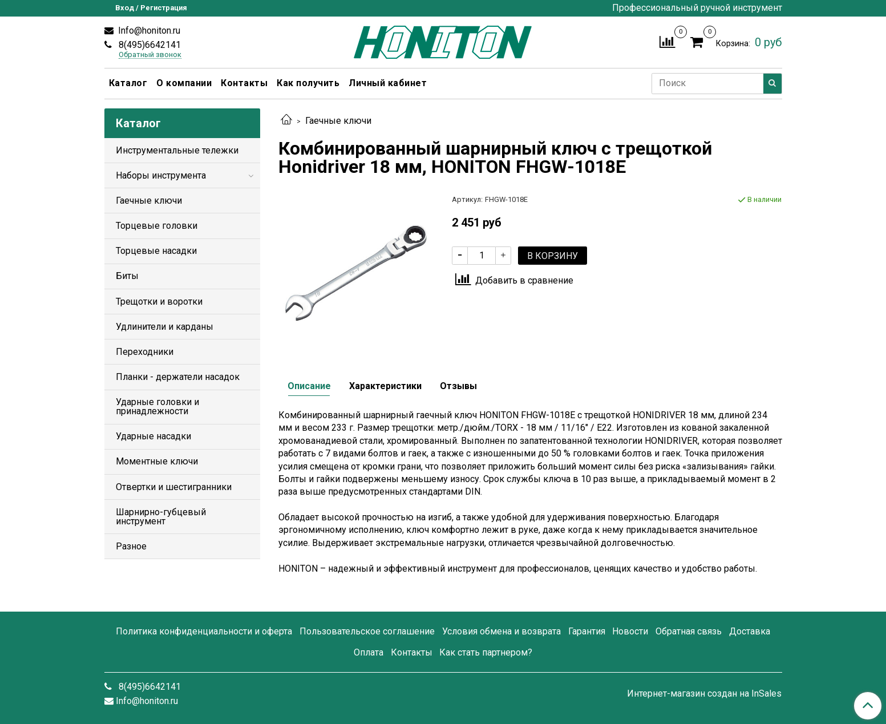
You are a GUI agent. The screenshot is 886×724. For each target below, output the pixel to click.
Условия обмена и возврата (501, 631)
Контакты (244, 83)
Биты (127, 275)
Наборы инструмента (161, 175)
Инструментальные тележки (177, 150)
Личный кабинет (388, 83)
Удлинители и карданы (164, 326)
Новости (630, 631)
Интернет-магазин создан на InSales (704, 693)
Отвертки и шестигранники (174, 487)
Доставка (749, 631)
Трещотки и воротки (159, 301)
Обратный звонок (150, 55)
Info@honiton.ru (148, 30)
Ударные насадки (153, 436)
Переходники (144, 351)
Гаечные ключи (338, 120)
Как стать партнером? (485, 652)
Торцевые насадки (156, 250)
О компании (184, 83)
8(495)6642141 (148, 44)
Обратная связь (689, 631)
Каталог (128, 83)
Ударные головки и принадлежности (157, 406)
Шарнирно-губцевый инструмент (161, 517)
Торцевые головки (156, 225)
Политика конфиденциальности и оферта (204, 631)
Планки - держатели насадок (178, 376)
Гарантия (586, 631)
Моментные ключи (157, 461)
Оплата (368, 652)
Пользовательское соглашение (367, 631)
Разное (131, 546)
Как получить (308, 83)
